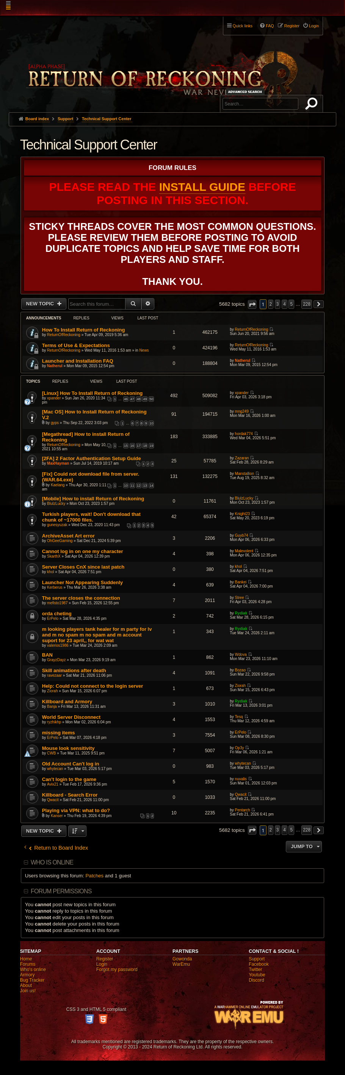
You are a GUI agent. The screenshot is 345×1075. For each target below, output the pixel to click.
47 (132, 399)
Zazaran (242, 458)
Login (101, 964)
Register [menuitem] (292, 26)
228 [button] (306, 304)
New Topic (40, 303)
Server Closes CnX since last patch (83, 567)
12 (139, 485)
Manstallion (244, 473)
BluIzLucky (56, 503)
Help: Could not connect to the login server (92, 686)
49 (145, 399)
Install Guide (202, 187)
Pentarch (242, 810)
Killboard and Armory (67, 701)
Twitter (255, 969)
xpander (54, 398)
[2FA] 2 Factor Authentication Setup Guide (91, 458)
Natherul (55, 366)
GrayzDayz (56, 660)
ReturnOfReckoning (63, 335)
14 (151, 485)
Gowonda (182, 959)
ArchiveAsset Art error (68, 536)
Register (104, 959)
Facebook (259, 964)
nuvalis (241, 779)
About (26, 985)
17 (139, 446)
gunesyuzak (57, 525)
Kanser (57, 816)
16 (132, 446)
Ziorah (52, 691)
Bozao (240, 670)
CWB (51, 753)
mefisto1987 (57, 603)
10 (151, 423)
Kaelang (58, 485)
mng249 (242, 411)
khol (50, 572)
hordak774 (244, 434)
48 (139, 399)
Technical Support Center (88, 144)
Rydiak (241, 613)
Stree (239, 598)
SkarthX (54, 556)
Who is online (52, 862)
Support (257, 959)
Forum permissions (61, 891)
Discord (256, 980)
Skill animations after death (74, 670)
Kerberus (55, 587)
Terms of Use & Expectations (76, 345)
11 (132, 485)
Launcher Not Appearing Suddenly (82, 582)
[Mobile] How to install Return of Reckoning (93, 498)
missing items (58, 733)
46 (126, 399)
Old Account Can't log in (70, 764)
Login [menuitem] (314, 26)
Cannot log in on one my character (82, 551)
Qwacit (53, 800)
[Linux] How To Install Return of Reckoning (92, 393)
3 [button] (277, 304)
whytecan (55, 769)
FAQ (270, 26)
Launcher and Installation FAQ (77, 361)
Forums (28, 964)
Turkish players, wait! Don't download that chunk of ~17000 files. (91, 517)
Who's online (33, 969)
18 (145, 446)
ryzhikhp (54, 722)
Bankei (241, 582)
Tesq (239, 717)
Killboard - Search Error (70, 795)
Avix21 (52, 784)
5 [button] (291, 304)
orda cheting (57, 613)
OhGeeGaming (59, 541)
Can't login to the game (69, 779)
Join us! (28, 990)
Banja (52, 706)
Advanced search (246, 91)
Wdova (241, 654)
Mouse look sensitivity (68, 748)
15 (126, 446)
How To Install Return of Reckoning (83, 330)
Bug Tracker (32, 980)
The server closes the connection (81, 598)
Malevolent (244, 551)
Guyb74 (241, 535)
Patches (95, 876)
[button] (252, 304)
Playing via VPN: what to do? (76, 810)
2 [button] (271, 304)
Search (312, 105)
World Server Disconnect (71, 717)
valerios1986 (58, 645)
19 (151, 446)
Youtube (257, 975)
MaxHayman (58, 463)
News (144, 350)
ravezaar (54, 675)
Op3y (239, 748)
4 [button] (284, 304)
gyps (55, 423)
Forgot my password (117, 969)
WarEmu (181, 964)
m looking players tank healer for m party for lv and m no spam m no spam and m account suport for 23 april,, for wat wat (97, 634)
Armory (27, 975)
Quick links (242, 26)
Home (26, 959)
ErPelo (52, 618)
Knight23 (242, 514)
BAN (47, 655)
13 (145, 485)
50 (151, 399)
